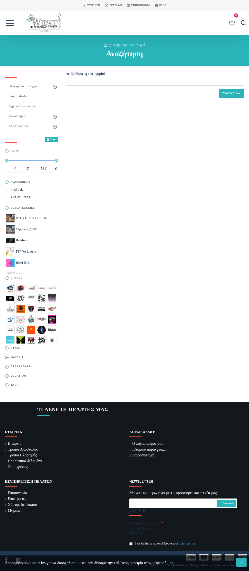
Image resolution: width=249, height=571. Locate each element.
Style (15, 348)
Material (17, 357)
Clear (53, 139)
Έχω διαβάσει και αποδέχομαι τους (163, 544)
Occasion (18, 376)
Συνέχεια (230, 94)
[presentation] (197, 528)
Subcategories (22, 208)
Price (14, 151)
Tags (14, 385)
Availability (20, 182)
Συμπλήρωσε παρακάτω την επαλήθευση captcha (144, 528)
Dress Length (21, 367)
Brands (16, 278)
